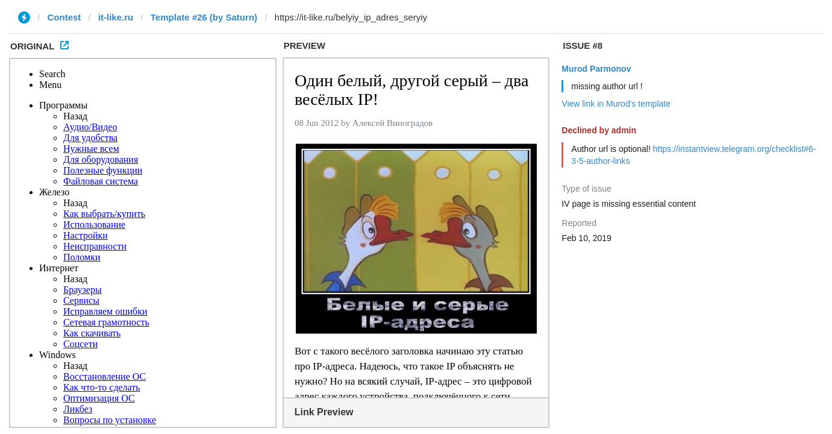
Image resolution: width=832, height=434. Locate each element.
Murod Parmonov (596, 69)
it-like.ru (115, 17)
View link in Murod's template (616, 103)
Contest (64, 17)
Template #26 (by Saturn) (204, 17)
